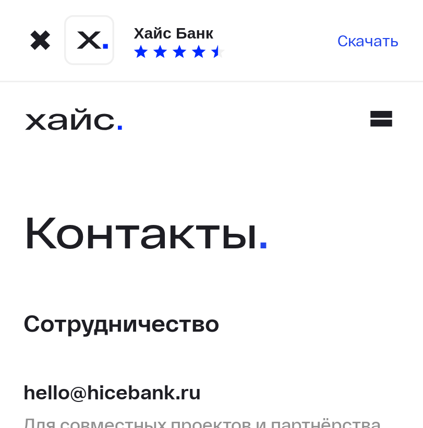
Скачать (367, 40)
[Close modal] (40, 40)
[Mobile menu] (381, 119)
